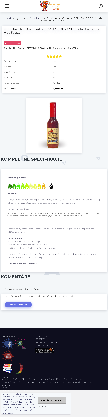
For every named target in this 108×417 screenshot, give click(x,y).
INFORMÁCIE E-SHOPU (47, 342)
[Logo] (50, 6)
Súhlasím (44, 407)
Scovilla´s (35, 18)
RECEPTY (40, 339)
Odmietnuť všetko (52, 400)
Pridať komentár (18, 305)
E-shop (8, 6)
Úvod (8, 18)
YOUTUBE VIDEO (44, 346)
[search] (101, 6)
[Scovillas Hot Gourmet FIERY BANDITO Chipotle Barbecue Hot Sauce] (54, 98)
